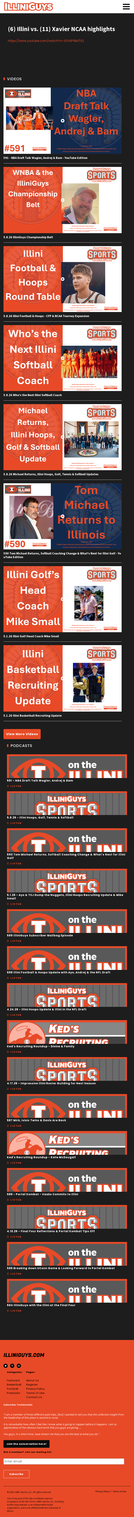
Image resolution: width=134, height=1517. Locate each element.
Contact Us (34, 1397)
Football (12, 1389)
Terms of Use (35, 1393)
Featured (13, 1380)
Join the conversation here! (26, 1444)
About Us (32, 1380)
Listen (16, 786)
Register (32, 1385)
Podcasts (13, 1393)
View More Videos (22, 734)
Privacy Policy (35, 1389)
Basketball (14, 1385)
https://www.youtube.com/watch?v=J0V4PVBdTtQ (46, 41)
